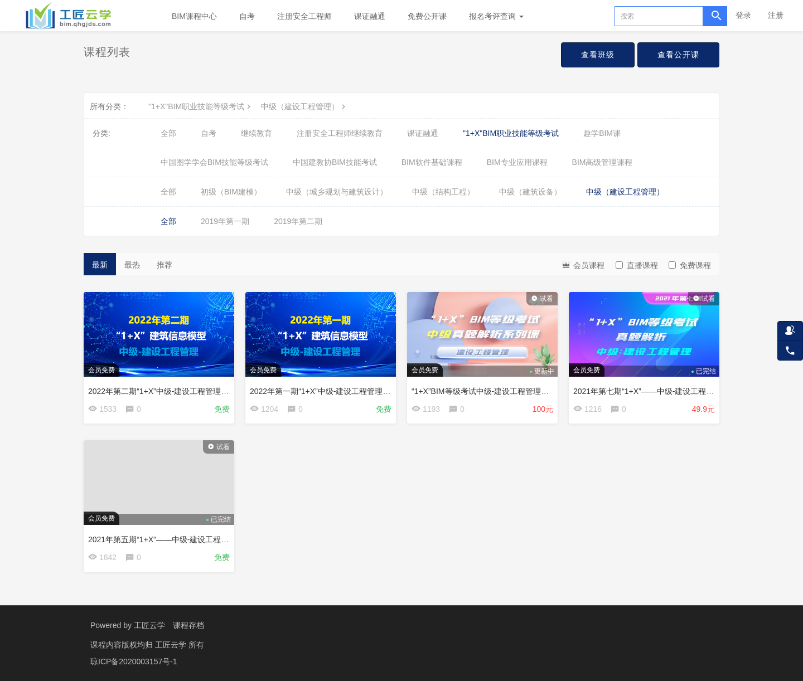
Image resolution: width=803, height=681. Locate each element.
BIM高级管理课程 (602, 162)
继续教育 (256, 133)
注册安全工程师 (304, 16)
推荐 (164, 264)
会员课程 (582, 264)
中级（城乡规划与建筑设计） (337, 191)
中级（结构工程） (443, 191)
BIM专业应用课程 (517, 162)
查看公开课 (678, 54)
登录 (743, 15)
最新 (100, 264)
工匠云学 (149, 625)
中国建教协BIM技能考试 (335, 162)
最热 (132, 264)
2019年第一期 (225, 221)
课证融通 (369, 16)
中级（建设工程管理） (304, 106)
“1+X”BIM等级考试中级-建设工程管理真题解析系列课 (504, 391)
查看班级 (598, 54)
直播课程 (637, 265)
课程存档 (188, 625)
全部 (168, 133)
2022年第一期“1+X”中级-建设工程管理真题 (324, 391)
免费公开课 (427, 16)
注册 (775, 15)
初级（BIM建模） (231, 191)
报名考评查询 (496, 16)
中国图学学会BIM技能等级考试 (214, 162)
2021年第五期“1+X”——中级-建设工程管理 (162, 539)
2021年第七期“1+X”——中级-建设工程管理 (647, 391)
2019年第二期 (298, 221)
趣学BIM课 (602, 133)
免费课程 (690, 265)
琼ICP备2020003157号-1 (133, 661)
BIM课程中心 (194, 16)
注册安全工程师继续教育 (340, 133)
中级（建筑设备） (530, 191)
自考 (247, 16)
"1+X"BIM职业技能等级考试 (200, 106)
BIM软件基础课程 (432, 162)
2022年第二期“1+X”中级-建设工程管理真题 (162, 391)
